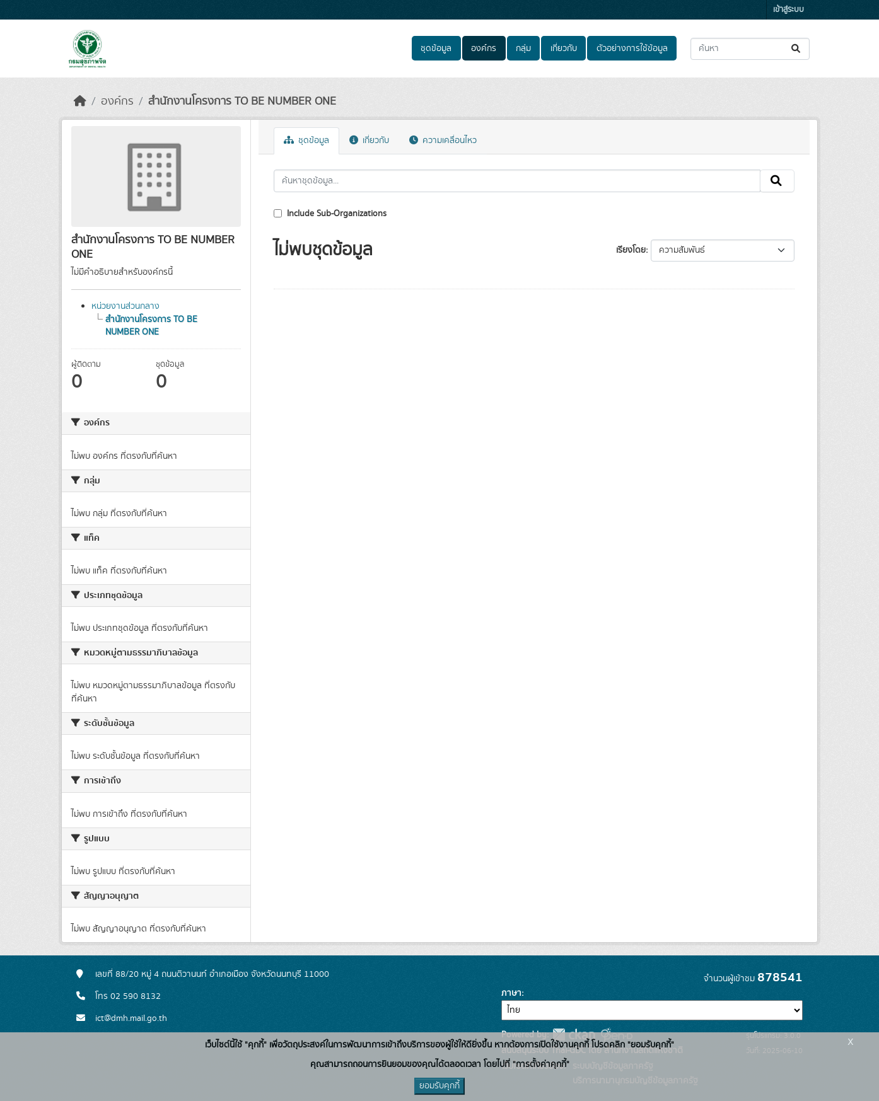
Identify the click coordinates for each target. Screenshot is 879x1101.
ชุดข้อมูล (436, 48)
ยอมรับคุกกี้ (439, 1086)
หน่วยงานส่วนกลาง (125, 306)
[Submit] (796, 49)
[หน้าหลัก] (80, 101)
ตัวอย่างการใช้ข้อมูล (632, 48)
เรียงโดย (631, 250)
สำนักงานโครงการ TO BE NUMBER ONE (242, 101)
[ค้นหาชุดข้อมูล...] (750, 49)
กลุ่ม (523, 48)
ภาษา (511, 993)
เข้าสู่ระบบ (788, 10)
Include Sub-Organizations (330, 213)
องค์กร (483, 48)
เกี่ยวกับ (563, 48)
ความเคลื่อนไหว (443, 140)
